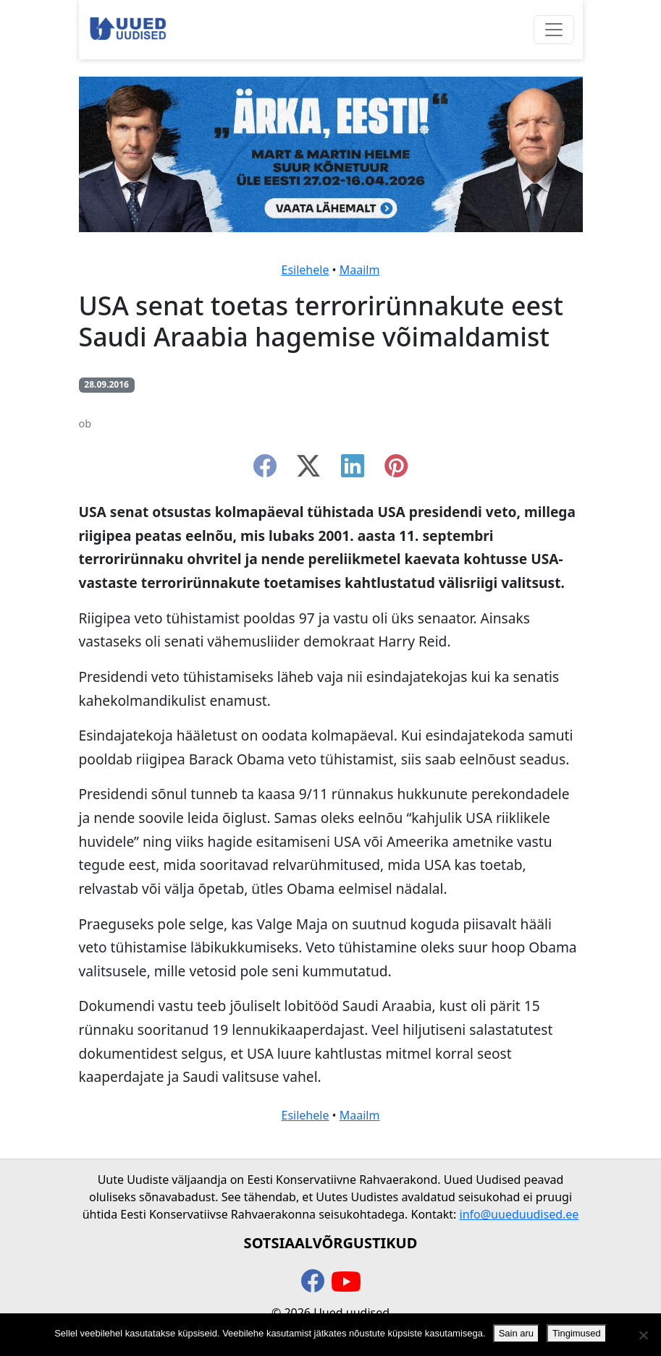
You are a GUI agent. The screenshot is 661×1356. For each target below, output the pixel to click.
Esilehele (305, 270)
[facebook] (265, 470)
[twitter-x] (308, 470)
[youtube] (346, 1282)
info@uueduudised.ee (519, 1214)
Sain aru (516, 1333)
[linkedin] (352, 470)
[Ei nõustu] (643, 1335)
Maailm (360, 270)
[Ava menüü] (554, 29)
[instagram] (396, 470)
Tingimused (576, 1333)
